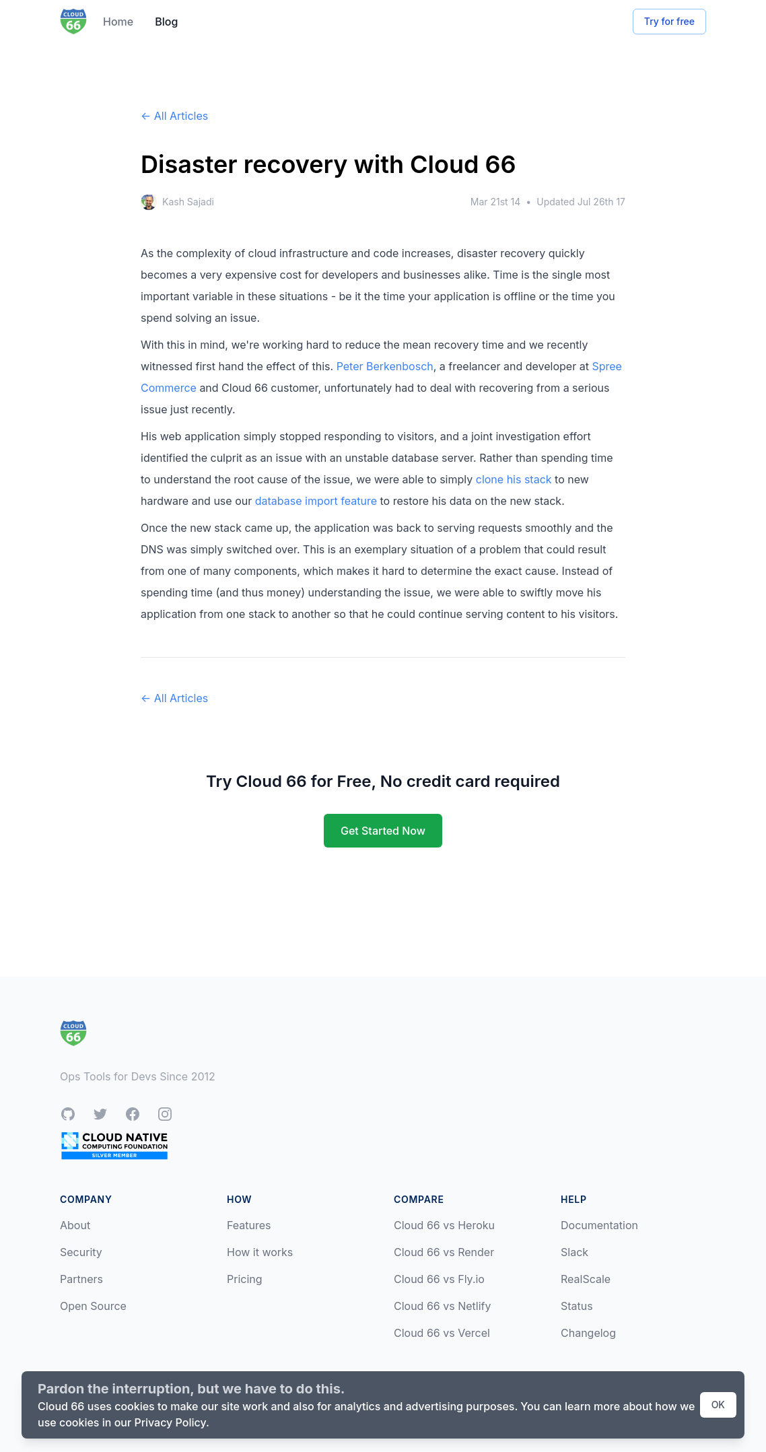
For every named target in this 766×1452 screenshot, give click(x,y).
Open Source (93, 1306)
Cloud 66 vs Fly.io (439, 1279)
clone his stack (514, 479)
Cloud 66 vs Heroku (444, 1225)
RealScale (586, 1279)
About (75, 1225)
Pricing (245, 1279)
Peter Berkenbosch (385, 366)
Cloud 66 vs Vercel (442, 1333)
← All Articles (174, 116)
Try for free (669, 21)
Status (577, 1306)
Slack (574, 1252)
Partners (81, 1279)
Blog (166, 21)
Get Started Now (383, 830)
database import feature (316, 501)
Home (118, 21)
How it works (260, 1252)
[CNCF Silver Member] (114, 1145)
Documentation (599, 1225)
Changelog (588, 1333)
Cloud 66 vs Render (444, 1252)
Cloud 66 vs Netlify (442, 1306)
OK (718, 1404)
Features (249, 1225)
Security (81, 1252)
